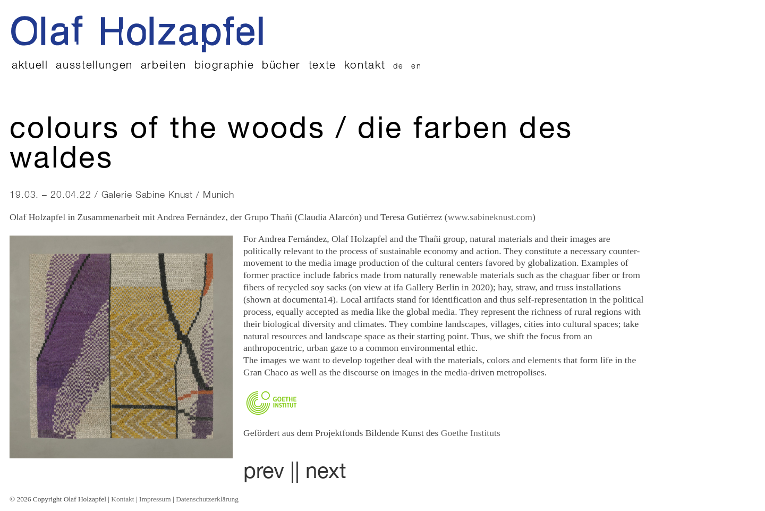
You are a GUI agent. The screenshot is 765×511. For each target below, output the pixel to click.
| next (320, 473)
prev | (269, 473)
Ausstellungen (94, 66)
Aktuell (30, 66)
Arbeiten (163, 66)
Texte (322, 66)
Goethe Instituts (470, 433)
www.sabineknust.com (490, 217)
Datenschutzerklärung (207, 499)
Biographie (224, 66)
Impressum (155, 499)
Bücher (281, 66)
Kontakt (365, 66)
